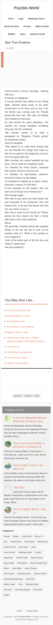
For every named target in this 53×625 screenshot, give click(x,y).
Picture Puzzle (16, 542)
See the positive (17, 42)
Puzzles (27, 26)
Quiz (5, 542)
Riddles (11, 34)
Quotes (6, 595)
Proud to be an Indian (17, 357)
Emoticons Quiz (11, 26)
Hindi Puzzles (9, 574)
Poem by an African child (18, 310)
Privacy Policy (32, 611)
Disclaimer (8, 590)
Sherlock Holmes (40, 574)
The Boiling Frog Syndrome (20, 352)
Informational (22, 563)
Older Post (28, 396)
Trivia (20, 584)
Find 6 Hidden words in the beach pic (28, 467)
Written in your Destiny (17, 363)
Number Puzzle (22, 558)
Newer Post (17, 396)
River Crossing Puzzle (38, 563)
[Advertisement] (26, 70)
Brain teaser (23, 547)
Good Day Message (22, 590)
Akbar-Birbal (16, 568)
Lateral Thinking (31, 568)
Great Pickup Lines (16, 321)
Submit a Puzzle (37, 34)
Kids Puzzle (37, 590)
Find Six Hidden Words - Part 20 (29, 511)
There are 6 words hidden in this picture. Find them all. (29, 445)
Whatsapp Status (32, 584)
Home (11, 19)
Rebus (6, 568)
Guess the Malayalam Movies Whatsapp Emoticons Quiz (29, 419)
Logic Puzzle (27, 536)
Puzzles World (26, 8)
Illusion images (9, 584)
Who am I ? (39, 536)
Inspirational (8, 558)
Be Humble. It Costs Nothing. (20, 327)
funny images (9, 563)
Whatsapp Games (36, 19)
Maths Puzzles (42, 26)
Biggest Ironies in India (17, 332)
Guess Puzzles (9, 552)
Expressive (30, 579)
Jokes (22, 34)
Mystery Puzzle (37, 558)
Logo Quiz (19, 487)
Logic (21, 19)
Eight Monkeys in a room (18, 316)
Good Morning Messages (13, 579)
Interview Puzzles (24, 574)
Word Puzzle (29, 542)
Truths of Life (13, 346)
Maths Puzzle (42, 542)
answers (38, 552)
